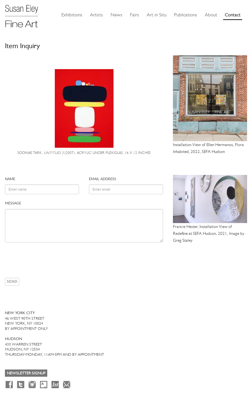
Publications (185, 15)
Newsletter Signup (26, 373)
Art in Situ (156, 15)
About (211, 15)
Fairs (134, 15)
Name (10, 179)
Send (12, 281)
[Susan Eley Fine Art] (24, 14)
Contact (233, 15)
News (116, 15)
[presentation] (55, 260)
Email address (102, 179)
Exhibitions (71, 15)
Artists (96, 15)
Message (13, 203)
